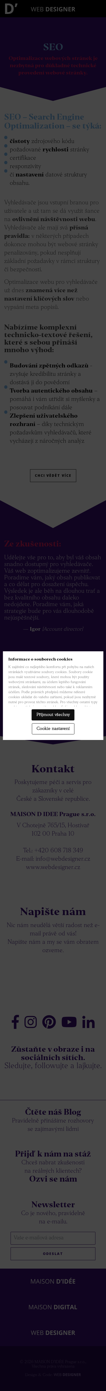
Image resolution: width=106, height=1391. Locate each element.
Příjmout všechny (53, 715)
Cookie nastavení (53, 729)
